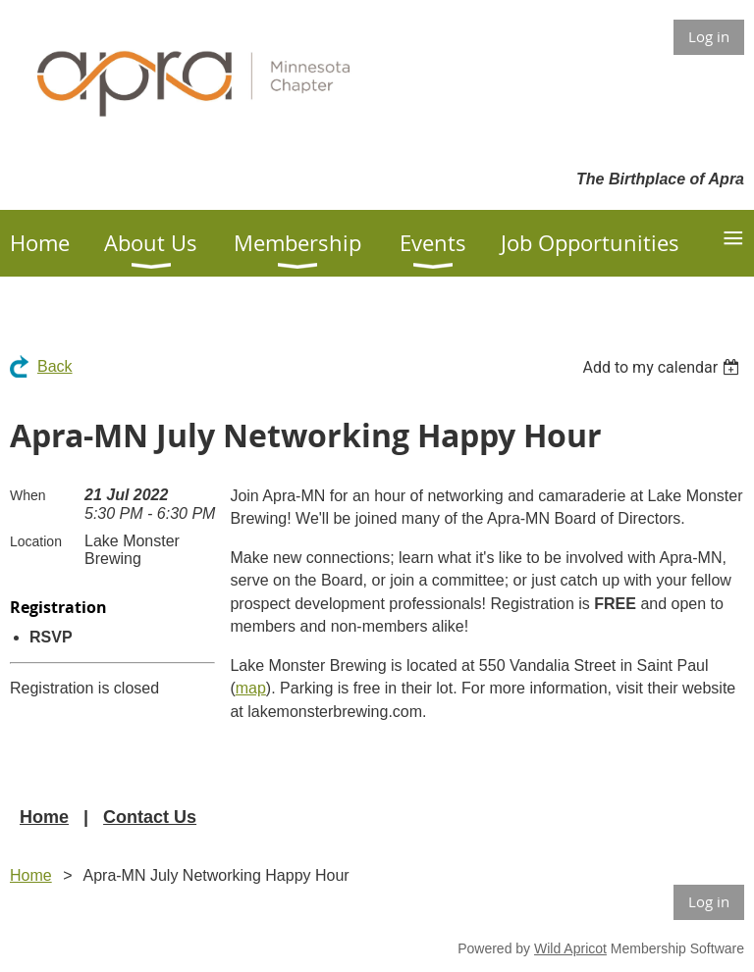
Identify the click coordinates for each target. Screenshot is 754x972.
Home (44, 817)
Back (55, 366)
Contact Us (149, 817)
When (28, 495)
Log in (708, 36)
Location (36, 541)
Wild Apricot (570, 948)
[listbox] (663, 367)
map (251, 688)
